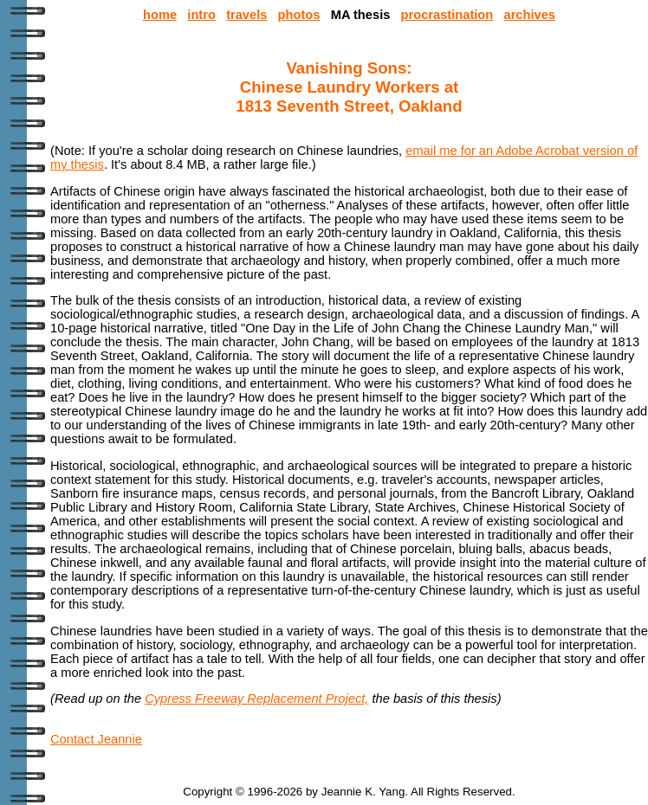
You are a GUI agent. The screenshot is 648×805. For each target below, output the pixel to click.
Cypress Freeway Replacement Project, (256, 698)
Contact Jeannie (96, 739)
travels (246, 15)
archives (528, 15)
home (160, 15)
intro (201, 15)
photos (299, 15)
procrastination (447, 15)
